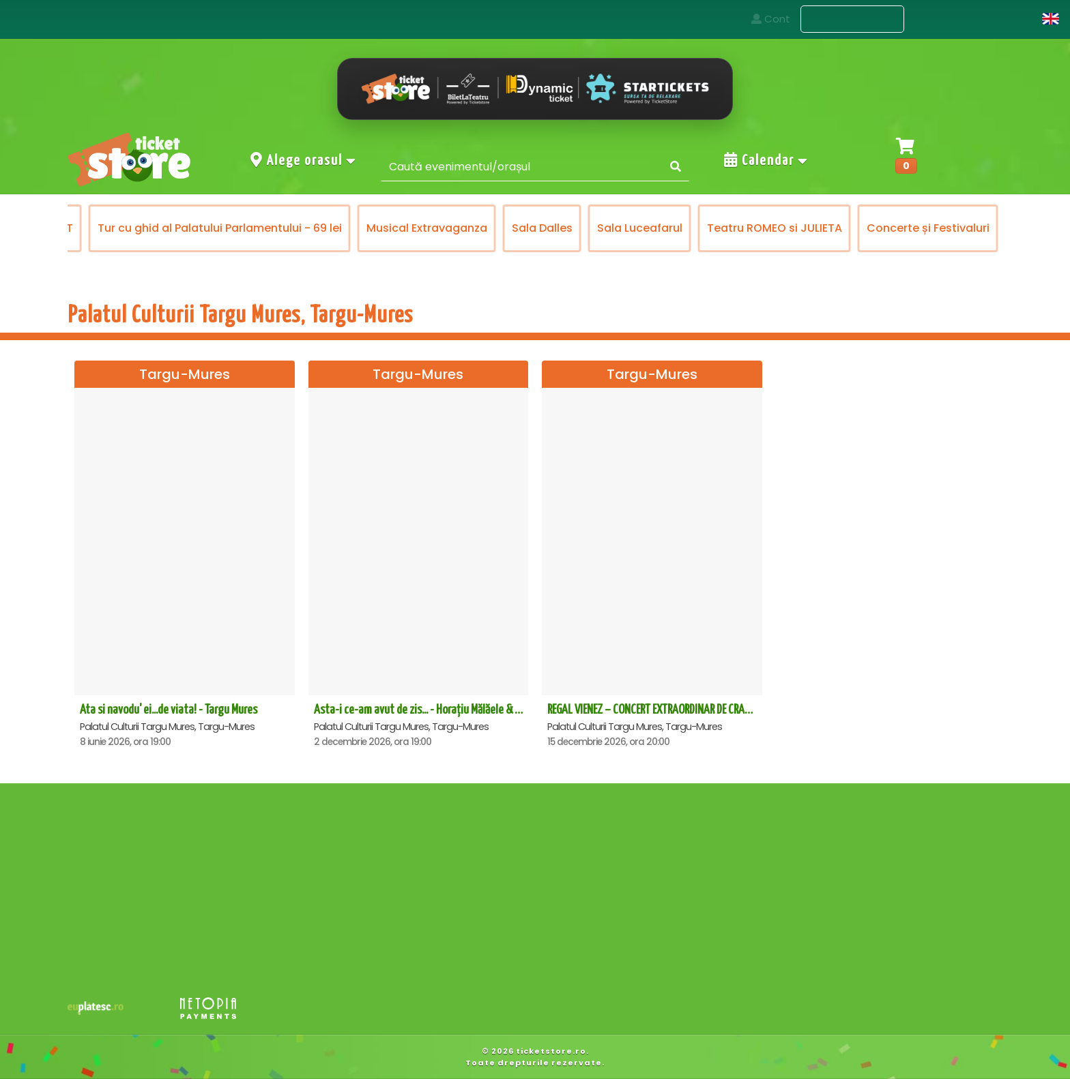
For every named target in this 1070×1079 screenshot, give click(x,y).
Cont (1010, 19)
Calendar (766, 160)
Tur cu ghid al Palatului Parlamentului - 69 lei (221, 228)
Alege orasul (303, 160)
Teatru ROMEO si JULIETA (775, 228)
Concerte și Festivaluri (929, 228)
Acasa (765, 19)
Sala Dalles (543, 228)
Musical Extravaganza (428, 228)
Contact (944, 19)
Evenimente (852, 19)
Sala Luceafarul (641, 228)
